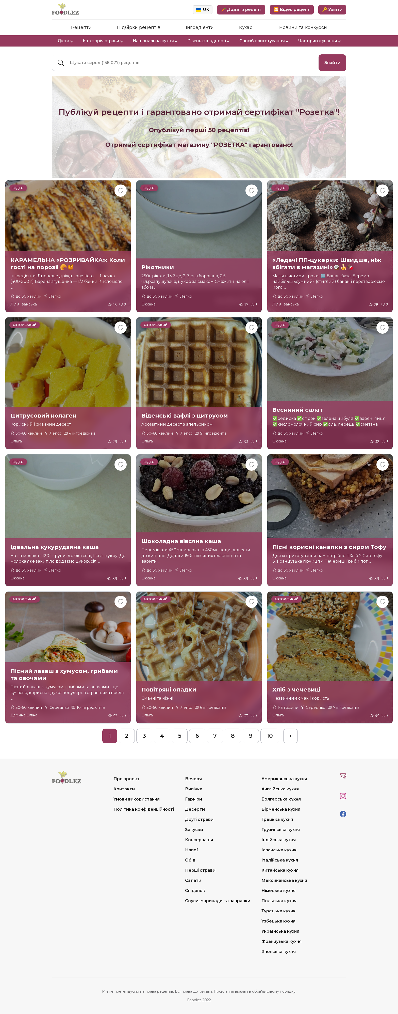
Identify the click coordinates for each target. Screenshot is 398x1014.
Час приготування (319, 40)
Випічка (193, 789)
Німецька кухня (278, 890)
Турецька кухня (278, 911)
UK (202, 9)
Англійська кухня (280, 789)
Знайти (332, 62)
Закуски (194, 829)
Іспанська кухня (278, 850)
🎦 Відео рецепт (292, 9)
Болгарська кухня (281, 799)
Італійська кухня (279, 860)
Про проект (126, 778)
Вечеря (193, 778)
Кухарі (246, 27)
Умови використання (136, 799)
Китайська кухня (279, 870)
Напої (191, 850)
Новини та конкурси (303, 27)
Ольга (16, 441)
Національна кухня (155, 40)
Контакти (124, 789)
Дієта (65, 40)
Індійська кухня (278, 839)
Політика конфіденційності (143, 809)
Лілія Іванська (23, 304)
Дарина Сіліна (23, 715)
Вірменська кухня (280, 809)
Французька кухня (281, 941)
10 (270, 735)
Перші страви (200, 870)
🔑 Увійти (332, 9)
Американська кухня (284, 778)
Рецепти (81, 27)
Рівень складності (208, 40)
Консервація (199, 839)
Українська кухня (280, 931)
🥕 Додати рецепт (241, 9)
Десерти (195, 809)
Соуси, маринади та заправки (217, 900)
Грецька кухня (277, 819)
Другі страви (199, 819)
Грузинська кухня (280, 829)
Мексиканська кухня (284, 880)
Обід (190, 860)
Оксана (148, 304)
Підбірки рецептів (138, 27)
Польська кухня (278, 900)
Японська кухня (278, 951)
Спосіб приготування (263, 40)
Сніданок (195, 890)
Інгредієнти (200, 27)
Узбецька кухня (278, 921)
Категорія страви (103, 40)
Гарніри (193, 799)
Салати (193, 880)
